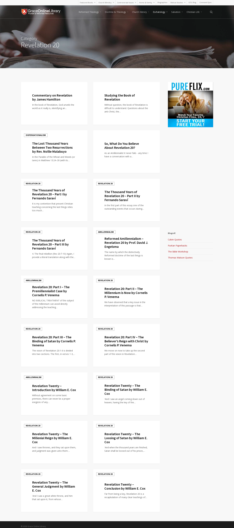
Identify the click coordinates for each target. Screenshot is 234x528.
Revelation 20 (33, 183)
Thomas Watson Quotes (180, 257)
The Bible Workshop (178, 251)
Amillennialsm (106, 87)
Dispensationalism (36, 135)
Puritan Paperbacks (177, 245)
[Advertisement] (190, 128)
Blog (28, 87)
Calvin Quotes (175, 239)
